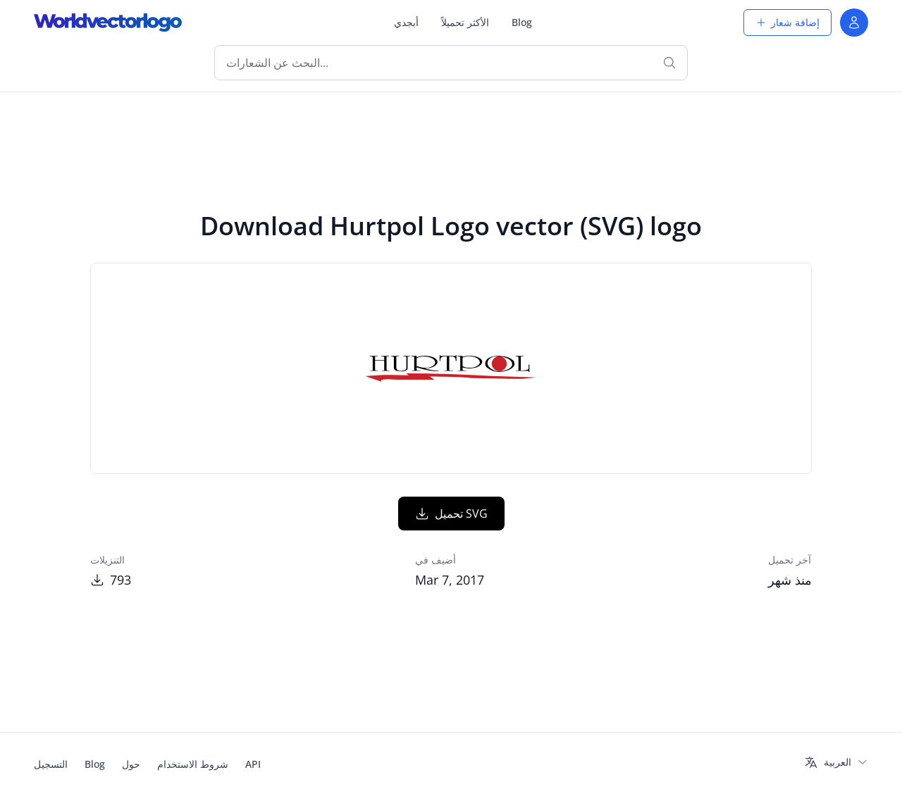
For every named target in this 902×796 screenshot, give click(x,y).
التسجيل (51, 764)
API (253, 764)
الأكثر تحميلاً (465, 22)
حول (131, 764)
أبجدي (406, 22)
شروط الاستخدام (192, 764)
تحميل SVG (451, 513)
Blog (522, 22)
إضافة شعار (787, 22)
